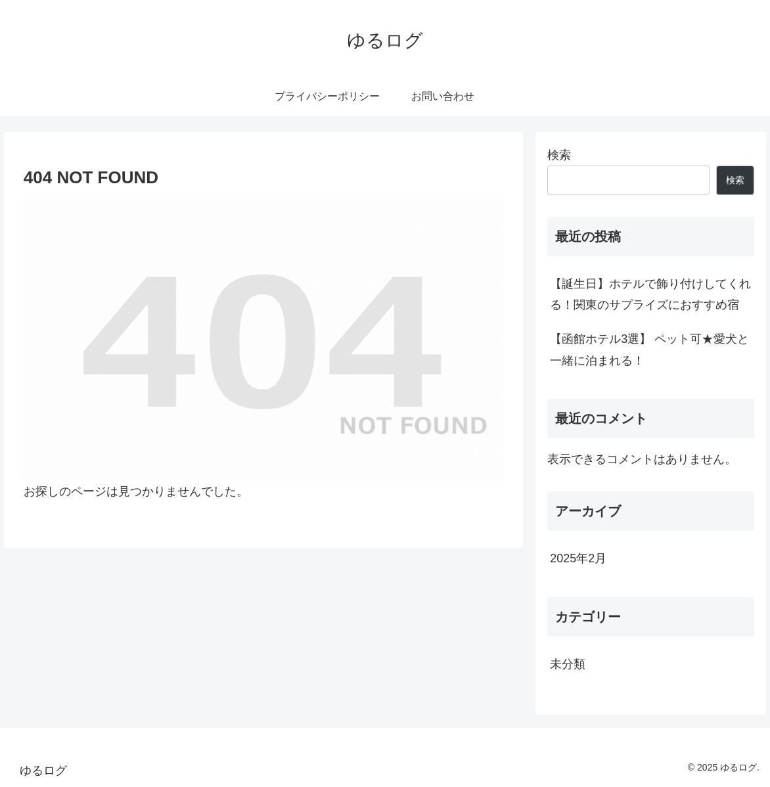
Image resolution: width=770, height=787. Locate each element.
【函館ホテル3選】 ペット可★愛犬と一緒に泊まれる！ (649, 349)
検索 (559, 155)
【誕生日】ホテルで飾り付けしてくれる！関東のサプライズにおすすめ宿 (650, 294)
